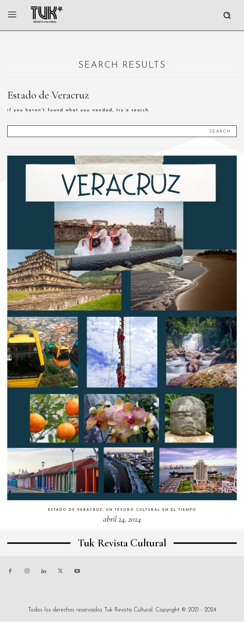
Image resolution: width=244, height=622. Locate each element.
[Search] (220, 131)
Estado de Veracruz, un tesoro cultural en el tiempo (122, 510)
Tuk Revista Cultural (128, 610)
